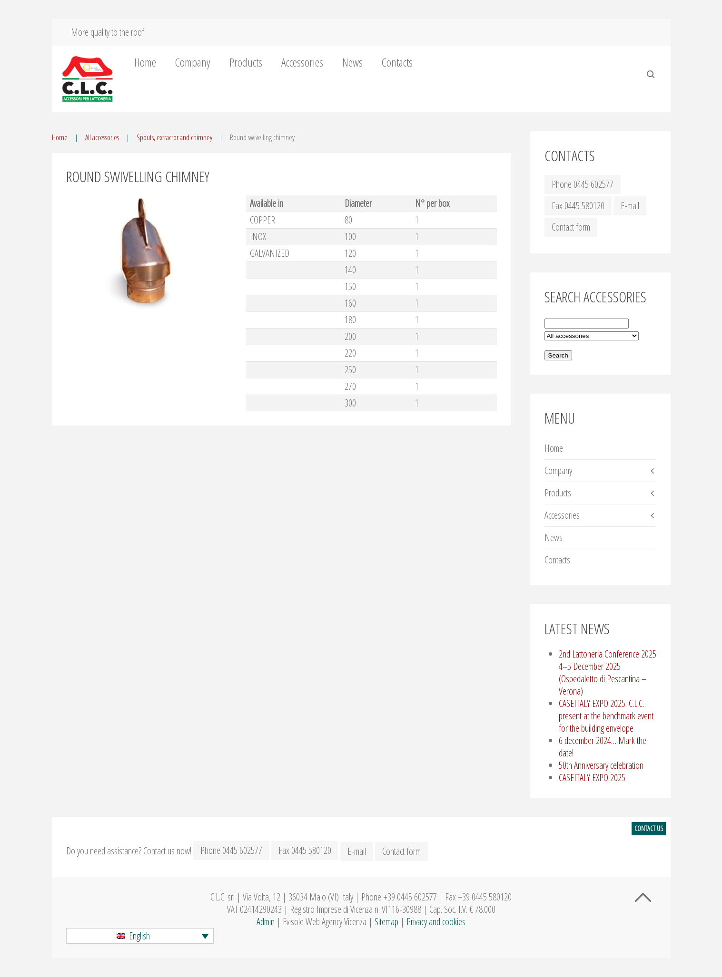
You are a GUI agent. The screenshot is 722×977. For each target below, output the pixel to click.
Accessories (302, 62)
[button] (140, 936)
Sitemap (386, 921)
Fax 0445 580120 (578, 205)
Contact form (571, 227)
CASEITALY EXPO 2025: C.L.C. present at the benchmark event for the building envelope (606, 716)
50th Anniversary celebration (601, 765)
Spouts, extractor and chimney (174, 137)
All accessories (102, 137)
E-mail (630, 205)
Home (145, 62)
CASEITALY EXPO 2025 (592, 777)
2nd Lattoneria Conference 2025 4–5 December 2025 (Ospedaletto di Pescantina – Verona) (607, 672)
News (352, 62)
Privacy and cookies (435, 921)
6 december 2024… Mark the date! (602, 746)
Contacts (397, 62)
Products (245, 62)
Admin (266, 921)
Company (192, 62)
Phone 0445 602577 (582, 184)
